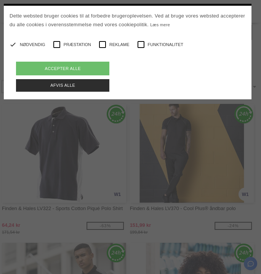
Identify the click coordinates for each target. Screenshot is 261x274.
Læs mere (160, 24)
